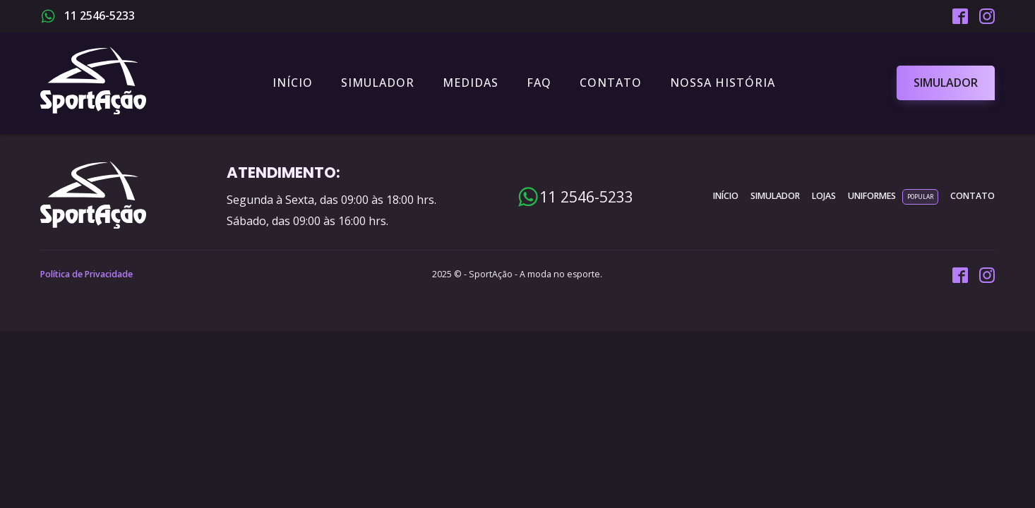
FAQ (539, 82)
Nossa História (722, 82)
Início (293, 82)
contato (972, 196)
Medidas (470, 82)
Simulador (377, 82)
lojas (824, 196)
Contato (611, 82)
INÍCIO (725, 196)
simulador (775, 196)
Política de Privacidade (86, 274)
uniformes (872, 196)
